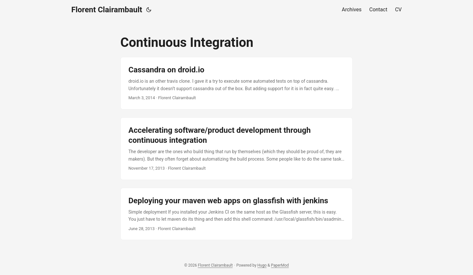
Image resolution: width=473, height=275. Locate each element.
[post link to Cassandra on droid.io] (236, 83)
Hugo (262, 265)
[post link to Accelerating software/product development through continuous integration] (236, 149)
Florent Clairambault (106, 9)
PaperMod (280, 265)
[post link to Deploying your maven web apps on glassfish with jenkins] (236, 214)
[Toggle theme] (149, 9)
